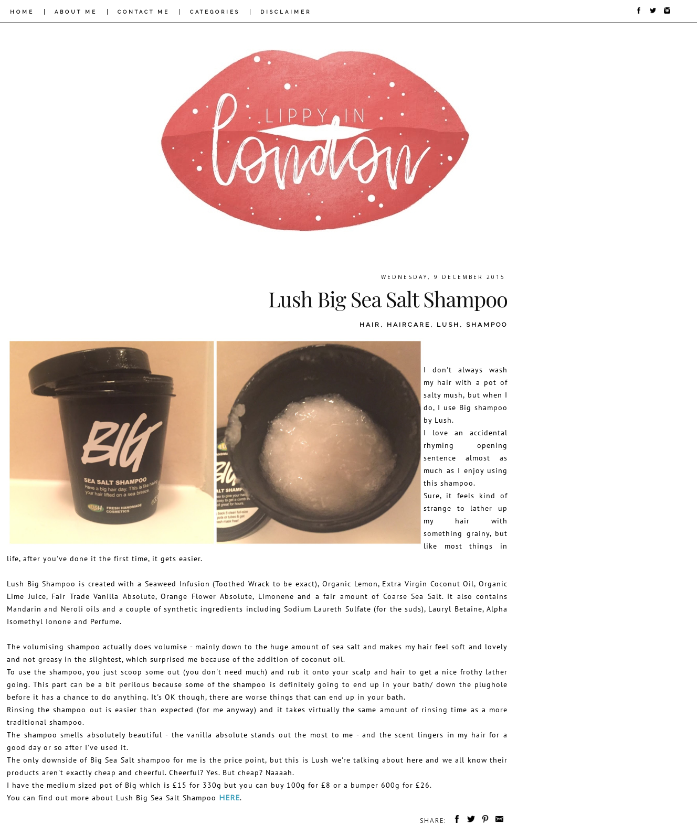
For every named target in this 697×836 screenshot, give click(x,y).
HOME (22, 12)
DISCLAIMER (285, 12)
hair (370, 324)
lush (448, 324)
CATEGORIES (215, 12)
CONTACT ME (144, 12)
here (229, 797)
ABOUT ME (76, 12)
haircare (408, 324)
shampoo (487, 324)
